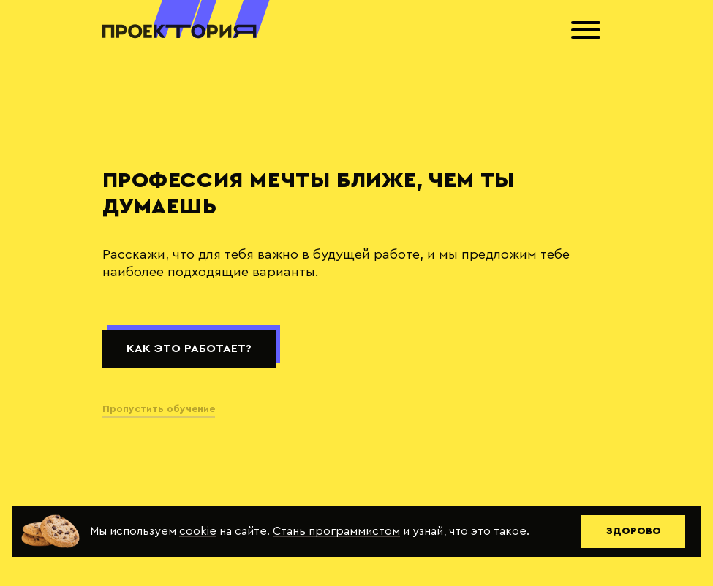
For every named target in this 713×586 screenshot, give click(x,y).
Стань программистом (336, 531)
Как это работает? (189, 348)
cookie (197, 531)
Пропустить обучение (158, 409)
